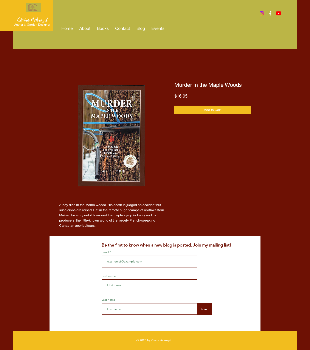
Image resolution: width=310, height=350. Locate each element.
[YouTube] (278, 13)
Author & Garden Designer (32, 24)
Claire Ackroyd (32, 19)
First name (109, 275)
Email (106, 252)
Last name (108, 299)
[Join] (204, 309)
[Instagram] (262, 13)
